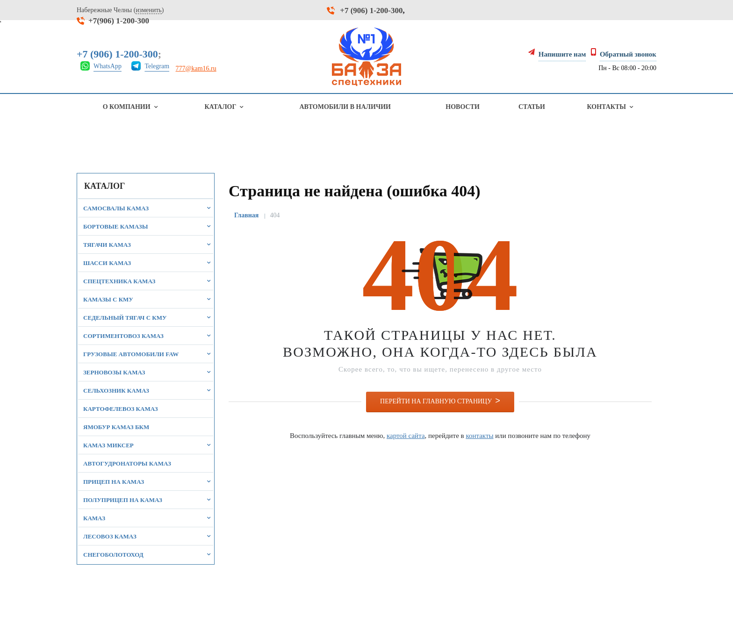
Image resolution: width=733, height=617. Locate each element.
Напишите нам (562, 54)
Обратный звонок (628, 54)
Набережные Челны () (120, 10)
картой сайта (406, 435)
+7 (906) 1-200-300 (371, 10)
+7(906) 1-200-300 (118, 20)
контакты (479, 435)
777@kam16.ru (196, 68)
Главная (246, 215)
